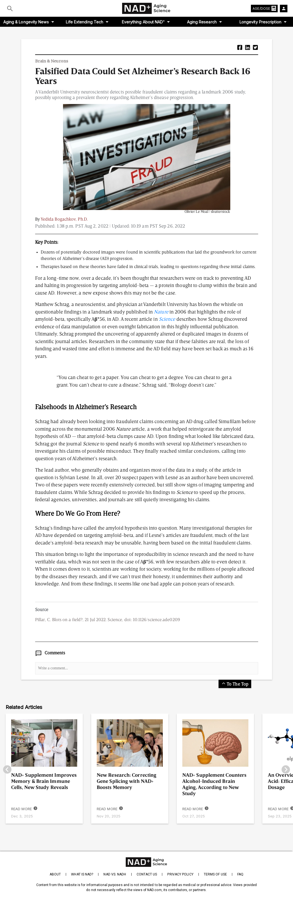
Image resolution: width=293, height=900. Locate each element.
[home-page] (147, 8)
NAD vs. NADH (114, 874)
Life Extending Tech (84, 22)
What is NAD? (82, 874)
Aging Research (202, 22)
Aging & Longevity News (26, 22)
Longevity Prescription (260, 22)
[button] (240, 48)
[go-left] (7, 770)
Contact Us (147, 874)
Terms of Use (215, 874)
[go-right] (286, 770)
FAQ (240, 874)
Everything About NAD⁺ (143, 22)
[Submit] (10, 8)
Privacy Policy (180, 874)
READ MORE (24, 809)
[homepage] (146, 862)
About (55, 874)
